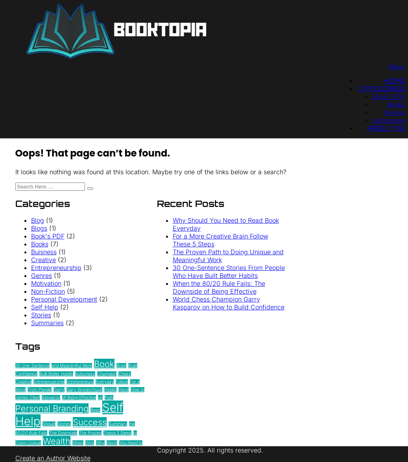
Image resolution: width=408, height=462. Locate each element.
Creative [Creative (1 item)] (23, 381)
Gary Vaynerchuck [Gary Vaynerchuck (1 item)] (84, 389)
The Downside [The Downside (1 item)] (63, 433)
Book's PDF (48, 236)
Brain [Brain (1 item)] (121, 365)
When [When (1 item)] (77, 442)
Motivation (46, 283)
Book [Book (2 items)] (104, 364)
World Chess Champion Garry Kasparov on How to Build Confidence (228, 303)
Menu (397, 67)
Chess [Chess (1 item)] (124, 373)
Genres (394, 112)
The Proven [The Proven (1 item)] (90, 433)
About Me (386, 128)
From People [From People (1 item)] (40, 389)
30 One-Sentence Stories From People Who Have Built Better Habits (229, 271)
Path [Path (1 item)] (109, 397)
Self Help (44, 307)
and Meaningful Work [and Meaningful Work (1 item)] (72, 365)
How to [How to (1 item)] (137, 389)
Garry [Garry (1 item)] (59, 389)
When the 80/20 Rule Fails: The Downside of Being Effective (219, 287)
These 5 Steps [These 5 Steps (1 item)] (117, 433)
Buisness (44, 252)
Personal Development (64, 299)
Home (394, 81)
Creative (43, 260)
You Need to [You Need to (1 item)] (130, 442)
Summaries (388, 120)
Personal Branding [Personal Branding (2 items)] (52, 408)
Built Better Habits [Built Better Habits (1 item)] (56, 373)
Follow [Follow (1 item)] (122, 381)
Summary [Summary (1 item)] (118, 424)
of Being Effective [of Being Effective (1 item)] (79, 397)
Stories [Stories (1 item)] (64, 424)
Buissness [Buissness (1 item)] (85, 373)
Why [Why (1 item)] (100, 442)
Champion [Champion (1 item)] (106, 373)
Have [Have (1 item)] (123, 389)
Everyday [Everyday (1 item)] (105, 381)
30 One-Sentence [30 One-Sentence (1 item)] (32, 365)
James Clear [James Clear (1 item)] (27, 397)
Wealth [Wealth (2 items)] (56, 441)
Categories (382, 89)
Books (396, 104)
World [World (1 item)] (112, 442)
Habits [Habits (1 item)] (110, 389)
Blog (37, 220)
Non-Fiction (48, 291)
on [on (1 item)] (100, 397)
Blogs (39, 228)
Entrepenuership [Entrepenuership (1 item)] (49, 381)
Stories (41, 315)
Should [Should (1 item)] (48, 424)
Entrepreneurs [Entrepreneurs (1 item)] (80, 381)
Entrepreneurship (56, 268)
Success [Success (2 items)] (90, 422)
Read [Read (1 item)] (95, 410)
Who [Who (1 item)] (89, 442)
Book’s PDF (388, 97)
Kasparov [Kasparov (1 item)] (51, 397)
